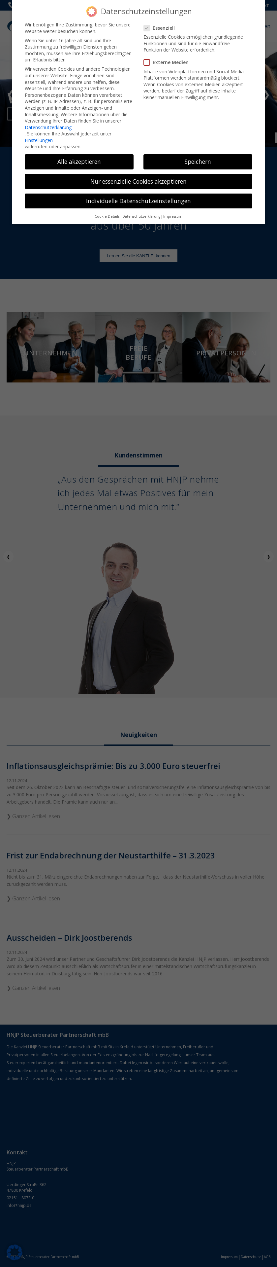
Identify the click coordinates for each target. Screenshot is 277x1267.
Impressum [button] (172, 207)
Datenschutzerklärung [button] (141, 207)
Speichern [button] (198, 153)
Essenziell (161, 19)
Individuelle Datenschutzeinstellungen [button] (138, 192)
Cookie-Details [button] (107, 207)
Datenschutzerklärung (48, 118)
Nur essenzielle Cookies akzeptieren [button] (138, 172)
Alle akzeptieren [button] (79, 153)
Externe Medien (168, 53)
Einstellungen (39, 131)
